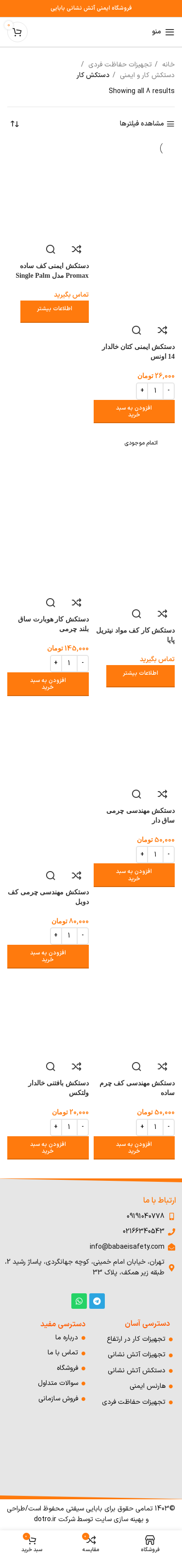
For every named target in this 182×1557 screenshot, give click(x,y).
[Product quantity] (155, 391)
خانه (167, 65)
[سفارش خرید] (14, 124)
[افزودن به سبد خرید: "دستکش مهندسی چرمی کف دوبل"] (48, 957)
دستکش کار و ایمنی (146, 75)
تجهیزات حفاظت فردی (119, 65)
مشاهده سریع (136, 330)
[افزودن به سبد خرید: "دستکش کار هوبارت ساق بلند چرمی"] (48, 684)
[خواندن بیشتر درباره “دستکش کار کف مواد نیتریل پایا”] (140, 676)
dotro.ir (45, 1519)
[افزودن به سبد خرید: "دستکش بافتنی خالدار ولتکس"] (48, 1148)
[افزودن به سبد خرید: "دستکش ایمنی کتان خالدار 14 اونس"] (134, 412)
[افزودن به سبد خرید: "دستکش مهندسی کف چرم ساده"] (134, 1148)
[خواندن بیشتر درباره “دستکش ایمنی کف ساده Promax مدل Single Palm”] (54, 312)
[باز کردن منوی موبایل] (163, 32)
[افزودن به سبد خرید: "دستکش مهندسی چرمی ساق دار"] (134, 875)
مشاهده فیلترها (142, 124)
